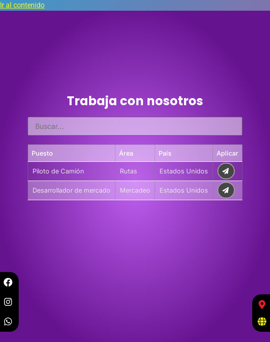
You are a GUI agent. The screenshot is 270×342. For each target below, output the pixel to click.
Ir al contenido (22, 5)
